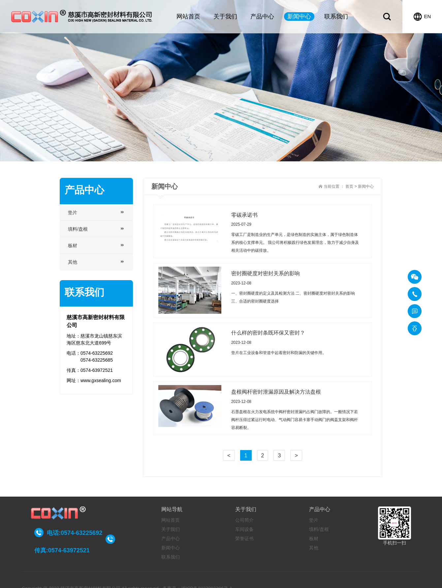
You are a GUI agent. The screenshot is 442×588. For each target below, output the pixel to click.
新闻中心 (299, 16)
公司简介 (244, 520)
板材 (313, 538)
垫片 (313, 520)
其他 (313, 547)
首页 (349, 186)
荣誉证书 (244, 538)
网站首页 (188, 16)
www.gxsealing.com (100, 380)
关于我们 (225, 16)
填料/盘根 (319, 529)
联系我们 (336, 16)
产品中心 (262, 16)
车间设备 (244, 529)
